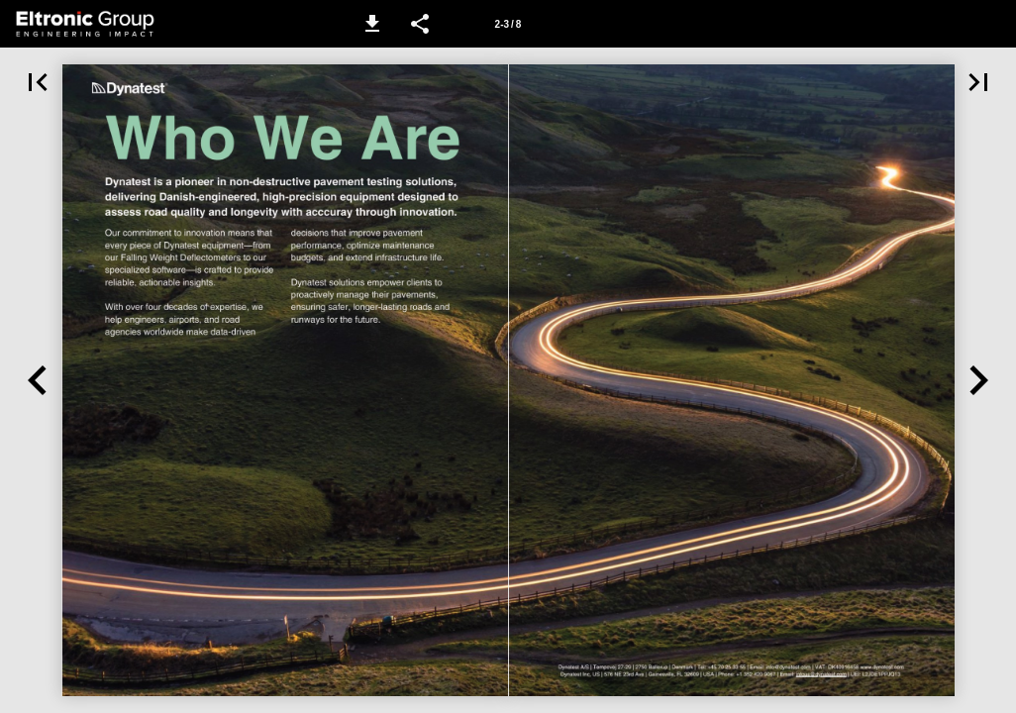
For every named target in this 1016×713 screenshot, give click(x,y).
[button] (372, 24)
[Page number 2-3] (508, 24)
